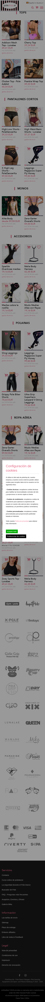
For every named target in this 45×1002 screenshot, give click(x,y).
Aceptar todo (12, 531)
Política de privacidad (22, 521)
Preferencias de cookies (16, 536)
